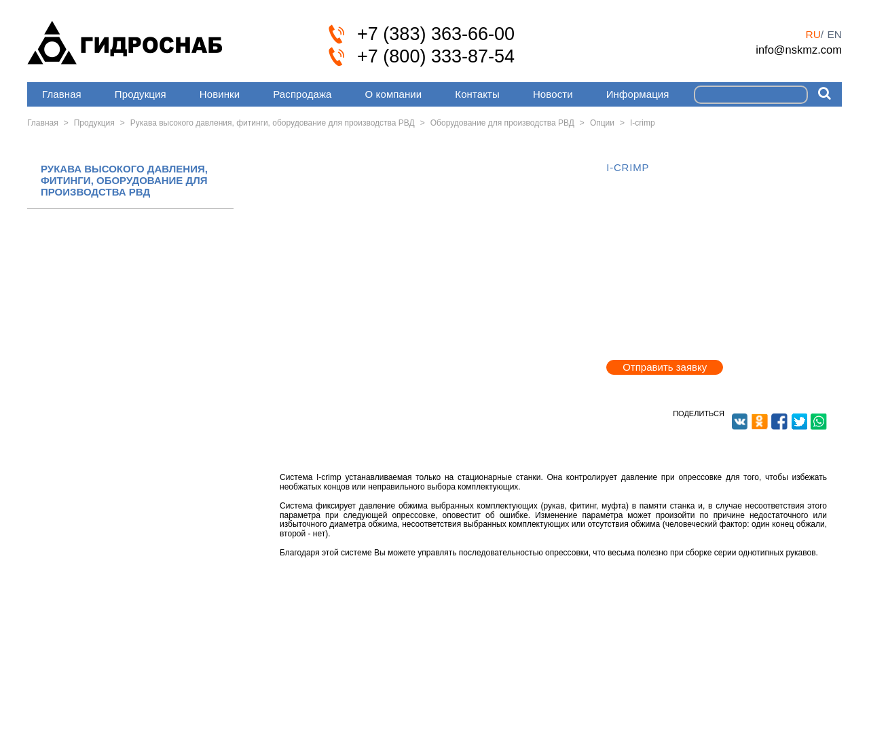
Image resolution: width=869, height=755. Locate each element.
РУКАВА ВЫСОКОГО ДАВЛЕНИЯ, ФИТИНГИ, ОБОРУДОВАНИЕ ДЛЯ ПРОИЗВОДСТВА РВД (124, 180)
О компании (393, 94)
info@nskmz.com (799, 49)
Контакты (477, 94)
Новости (553, 94)
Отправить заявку (665, 367)
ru (812, 34)
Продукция (140, 94)
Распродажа (302, 94)
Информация (637, 94)
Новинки (220, 94)
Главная (61, 94)
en (834, 34)
